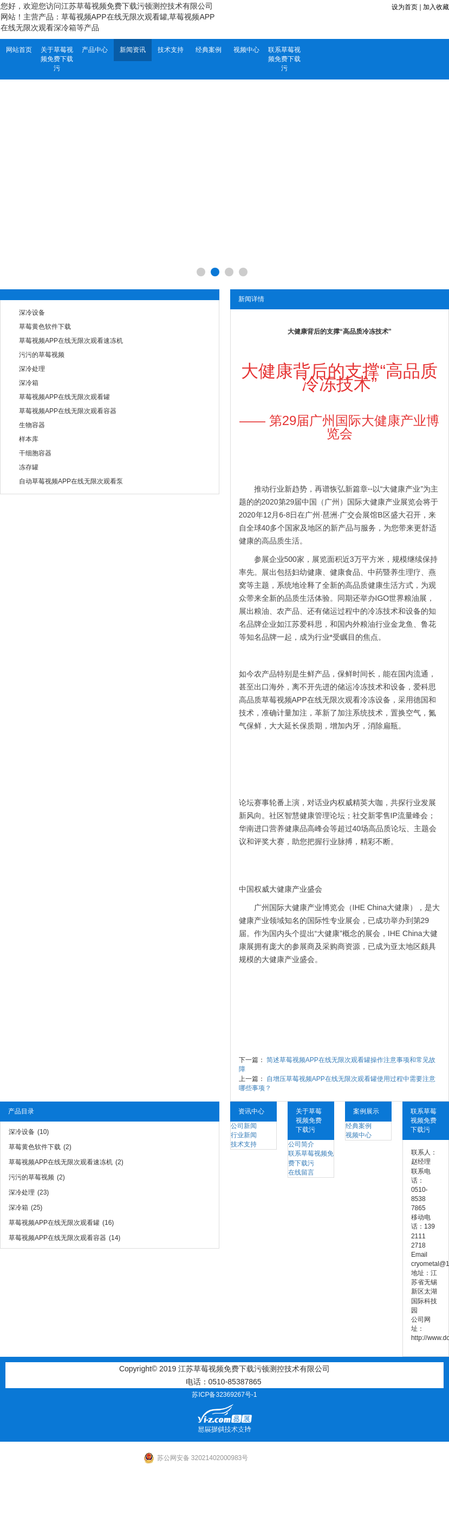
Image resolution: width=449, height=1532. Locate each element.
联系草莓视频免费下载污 (284, 59)
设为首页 (405, 7)
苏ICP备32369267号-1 (224, 1394)
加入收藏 (436, 7)
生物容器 (32, 425)
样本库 (28, 439)
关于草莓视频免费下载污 (57, 59)
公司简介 (301, 1144)
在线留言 (301, 1172)
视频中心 (246, 50)
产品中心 (95, 50)
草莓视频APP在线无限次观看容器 (67, 411)
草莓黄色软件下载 (45, 326)
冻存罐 (28, 467)
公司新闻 (244, 1126)
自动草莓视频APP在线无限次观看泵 (71, 481)
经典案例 (209, 50)
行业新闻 (244, 1135)
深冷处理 (32, 369)
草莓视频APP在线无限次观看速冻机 (71, 340)
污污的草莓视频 (41, 355)
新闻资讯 (133, 50)
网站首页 (19, 50)
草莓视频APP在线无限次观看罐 (64, 397)
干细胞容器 (35, 453)
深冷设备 (32, 312)
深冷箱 (28, 383)
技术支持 (171, 50)
